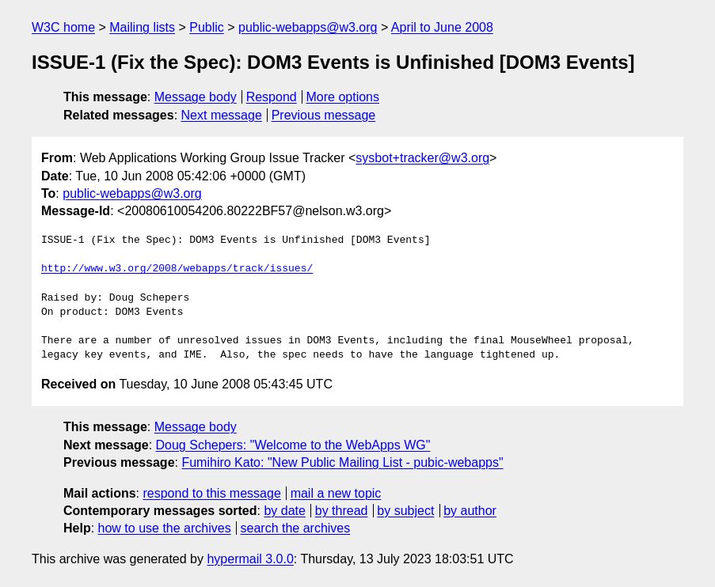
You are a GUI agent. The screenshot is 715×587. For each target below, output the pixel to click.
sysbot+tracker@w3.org (422, 158)
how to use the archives (164, 528)
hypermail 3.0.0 (250, 559)
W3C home (63, 27)
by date (284, 510)
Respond (271, 97)
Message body (195, 97)
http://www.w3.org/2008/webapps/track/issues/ (177, 269)
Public (206, 27)
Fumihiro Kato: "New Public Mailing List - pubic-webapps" (342, 462)
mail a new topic (336, 493)
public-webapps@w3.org (307, 27)
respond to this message (211, 493)
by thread (341, 510)
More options (343, 97)
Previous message (324, 115)
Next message (221, 115)
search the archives (296, 528)
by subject (405, 510)
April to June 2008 (442, 27)
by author (469, 510)
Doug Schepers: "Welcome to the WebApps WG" (293, 445)
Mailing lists (142, 27)
